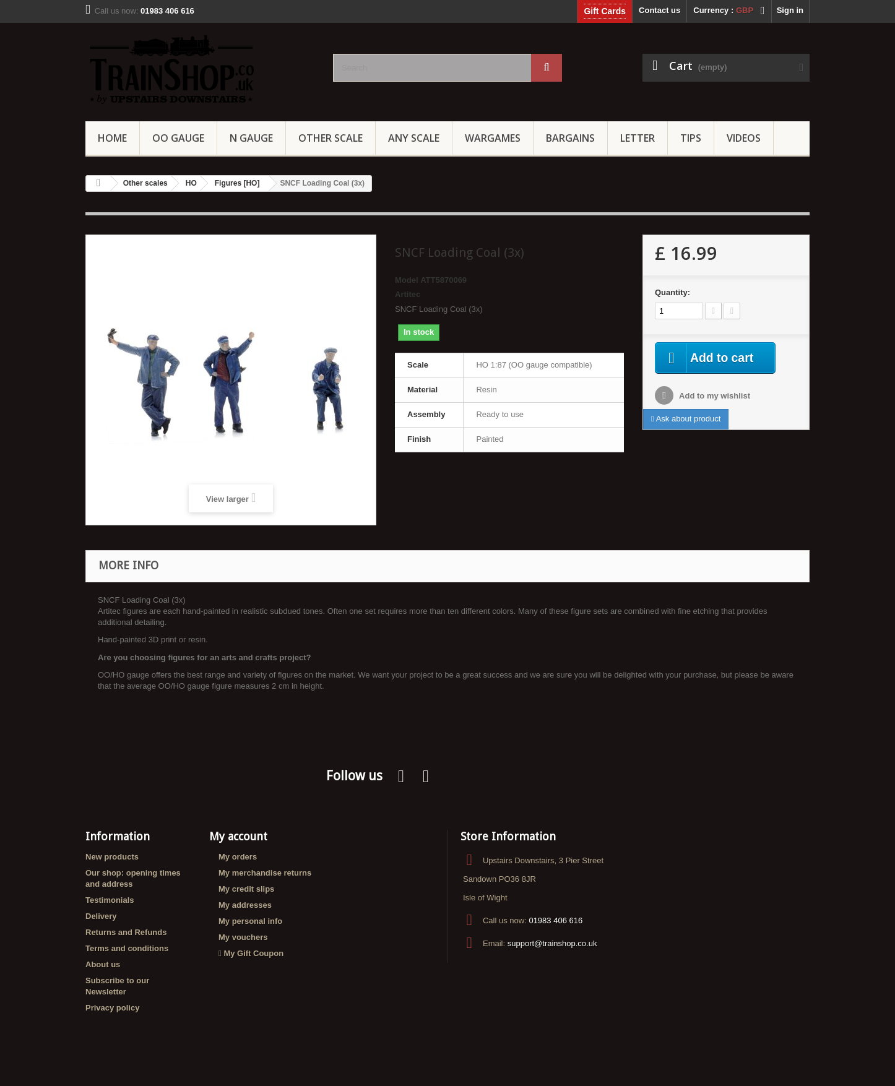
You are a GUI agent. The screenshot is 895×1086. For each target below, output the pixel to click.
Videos (744, 138)
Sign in (790, 10)
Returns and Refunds (125, 932)
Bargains (570, 138)
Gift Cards (605, 11)
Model (406, 280)
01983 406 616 (555, 920)
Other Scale (330, 138)
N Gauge (251, 138)
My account (238, 836)
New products (112, 856)
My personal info (250, 921)
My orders (237, 856)
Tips (690, 138)
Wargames (493, 138)
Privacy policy (112, 1007)
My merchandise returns (264, 872)
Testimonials (109, 900)
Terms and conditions (126, 948)
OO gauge (178, 138)
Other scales (145, 183)
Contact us (659, 10)
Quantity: (672, 292)
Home (112, 138)
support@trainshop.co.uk (552, 943)
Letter (637, 138)
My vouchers (242, 937)
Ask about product (685, 419)
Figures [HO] (237, 183)
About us (102, 964)
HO (191, 183)
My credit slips (246, 889)
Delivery (101, 916)
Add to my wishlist (713, 396)
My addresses (245, 905)
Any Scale (413, 138)
